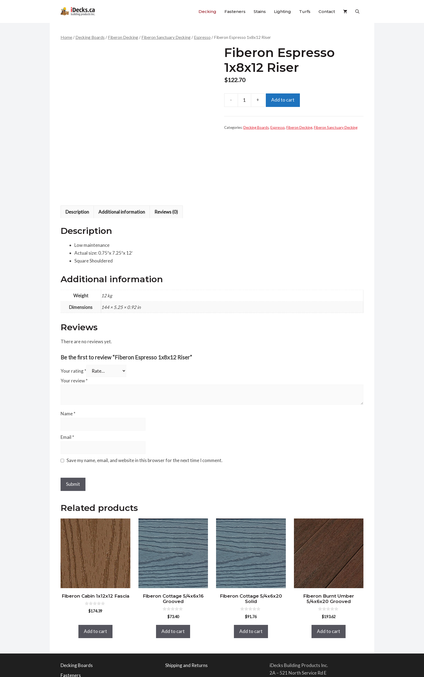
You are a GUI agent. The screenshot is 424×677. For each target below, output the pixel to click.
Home (66, 37)
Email (67, 371)
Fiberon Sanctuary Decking (166, 37)
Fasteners (235, 11)
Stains (260, 11)
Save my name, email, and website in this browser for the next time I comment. (145, 395)
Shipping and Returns (186, 599)
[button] (357, 11)
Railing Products (77, 619)
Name (68, 348)
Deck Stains (72, 629)
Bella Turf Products (80, 650)
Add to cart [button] (95, 565)
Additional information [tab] (121, 146)
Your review (74, 315)
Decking (207, 11)
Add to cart (282, 100)
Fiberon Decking (123, 37)
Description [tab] (77, 146)
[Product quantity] (244, 100)
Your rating (73, 305)
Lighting (282, 11)
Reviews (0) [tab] (166, 146)
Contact (327, 11)
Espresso (202, 37)
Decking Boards (90, 37)
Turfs (304, 11)
